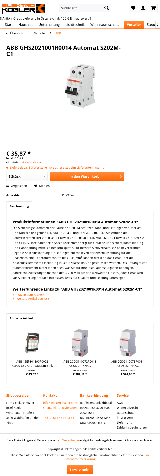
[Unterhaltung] (49, 25)
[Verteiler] (134, 25)
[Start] (9, 25)
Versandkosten (71, 440)
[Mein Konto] (143, 8)
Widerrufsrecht (127, 408)
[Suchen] (106, 8)
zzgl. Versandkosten (30, 162)
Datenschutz (125, 413)
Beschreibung (19, 206)
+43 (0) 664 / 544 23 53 (58, 418)
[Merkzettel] (133, 8)
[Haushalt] (26, 25)
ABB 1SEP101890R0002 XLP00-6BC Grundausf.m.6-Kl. (32, 363)
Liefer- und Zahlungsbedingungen (133, 424)
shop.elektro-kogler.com (60, 408)
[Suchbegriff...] (85, 8)
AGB (120, 403)
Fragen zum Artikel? (28, 295)
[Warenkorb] (153, 8)
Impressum (125, 417)
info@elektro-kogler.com (60, 403)
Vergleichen (16, 186)
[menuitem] (85, 8)
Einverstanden (80, 469)
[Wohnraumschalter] (106, 25)
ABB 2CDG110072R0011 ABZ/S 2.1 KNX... (80, 363)
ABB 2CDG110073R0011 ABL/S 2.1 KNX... (127, 363)
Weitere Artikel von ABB (31, 299)
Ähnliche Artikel (21, 318)
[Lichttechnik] (75, 25)
